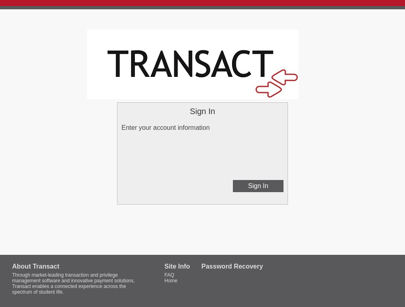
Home (170, 281)
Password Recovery (232, 266)
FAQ (169, 275)
